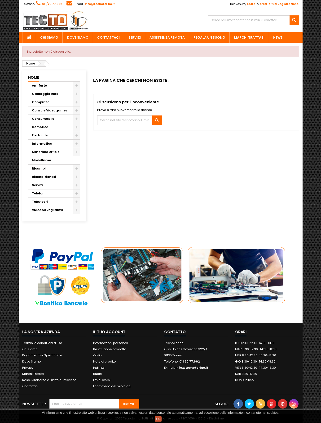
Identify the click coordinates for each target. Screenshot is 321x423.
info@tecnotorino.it (100, 4)
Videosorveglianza (47, 210)
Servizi (134, 37)
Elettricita (40, 135)
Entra (251, 4)
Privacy (27, 367)
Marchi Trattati (249, 37)
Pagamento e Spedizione (42, 355)
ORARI (240, 332)
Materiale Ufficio (46, 152)
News (278, 37)
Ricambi (39, 168)
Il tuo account (109, 332)
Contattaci (108, 37)
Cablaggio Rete (45, 94)
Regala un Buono (209, 37)
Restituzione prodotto (109, 349)
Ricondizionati (44, 177)
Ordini (97, 355)
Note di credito (104, 361)
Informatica (42, 143)
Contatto (175, 332)
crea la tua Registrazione (279, 4)
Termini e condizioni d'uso (42, 343)
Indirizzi (99, 367)
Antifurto (39, 85)
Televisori (40, 201)
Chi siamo (49, 37)
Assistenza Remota (167, 37)
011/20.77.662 (52, 4)
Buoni (97, 374)
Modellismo (41, 160)
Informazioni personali (110, 343)
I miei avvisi (101, 380)
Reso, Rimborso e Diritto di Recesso (49, 380)
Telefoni (38, 193)
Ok (158, 419)
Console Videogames (49, 110)
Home (33, 77)
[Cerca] (253, 20)
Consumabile (43, 118)
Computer (40, 102)
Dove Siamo (77, 37)
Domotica (40, 127)
